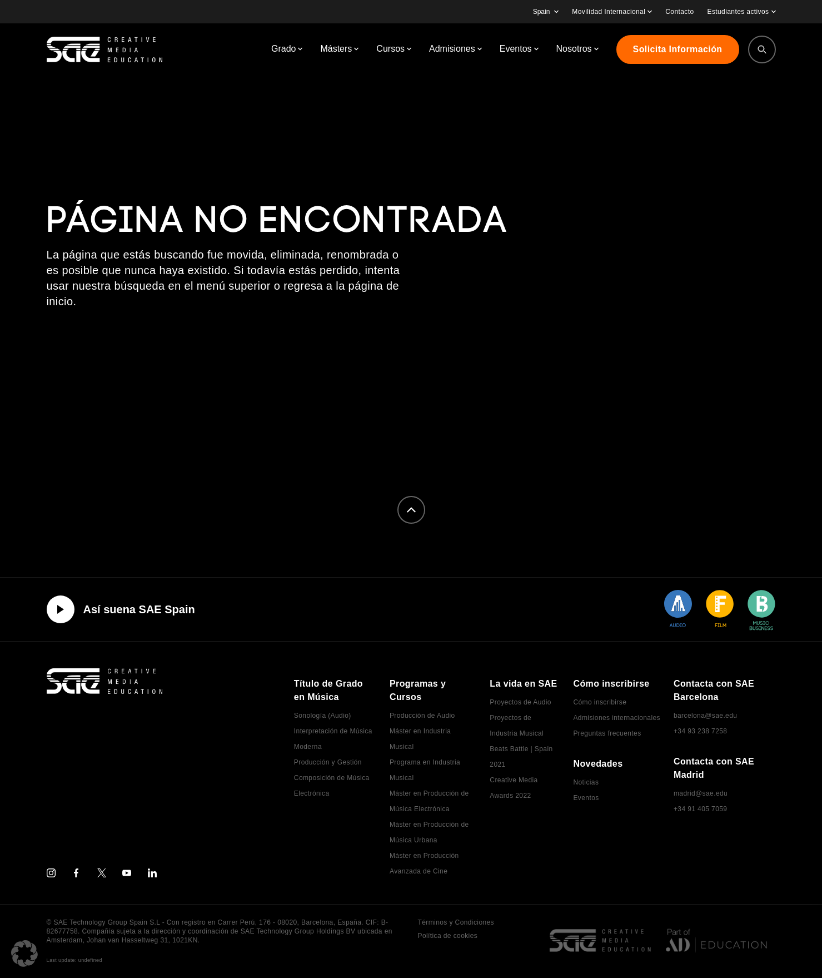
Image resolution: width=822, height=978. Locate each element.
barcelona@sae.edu (705, 715)
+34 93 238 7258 (700, 731)
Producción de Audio (422, 715)
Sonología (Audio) (322, 715)
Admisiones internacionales (616, 718)
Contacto (679, 12)
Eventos (586, 798)
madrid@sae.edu (701, 793)
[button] (24, 953)
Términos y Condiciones (456, 922)
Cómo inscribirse (599, 702)
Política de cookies (448, 936)
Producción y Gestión (328, 762)
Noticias (586, 782)
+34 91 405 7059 (700, 809)
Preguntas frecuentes (607, 733)
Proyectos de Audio (520, 702)
